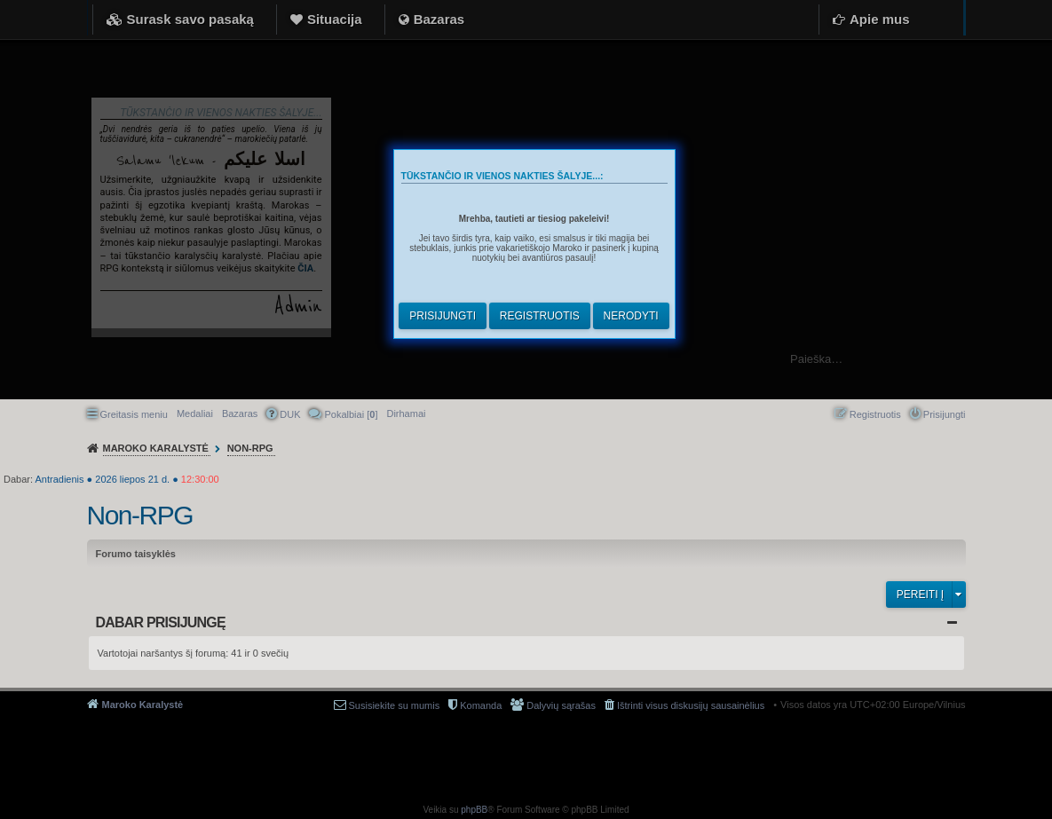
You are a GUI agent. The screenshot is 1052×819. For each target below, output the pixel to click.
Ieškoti (1029, 359)
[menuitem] (405, 413)
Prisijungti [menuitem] (944, 414)
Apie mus (880, 19)
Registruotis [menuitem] (875, 414)
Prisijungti (442, 316)
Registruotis (540, 316)
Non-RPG (140, 515)
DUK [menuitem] (290, 414)
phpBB (474, 810)
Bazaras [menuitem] (239, 413)
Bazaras (439, 19)
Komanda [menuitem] (481, 705)
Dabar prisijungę (160, 622)
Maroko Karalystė (143, 704)
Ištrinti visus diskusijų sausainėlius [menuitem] (690, 705)
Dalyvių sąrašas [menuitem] (561, 705)
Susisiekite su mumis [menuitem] (394, 705)
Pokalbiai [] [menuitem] (350, 414)
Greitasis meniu (134, 414)
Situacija (334, 19)
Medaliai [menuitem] (195, 413)
